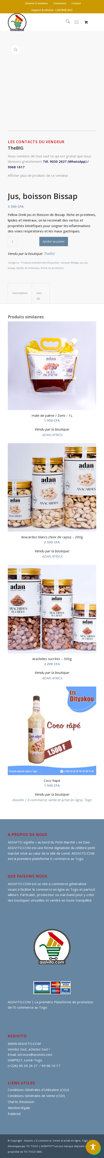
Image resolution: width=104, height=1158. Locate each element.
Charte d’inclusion (21, 1101)
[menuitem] (36, 3)
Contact (76, 3)
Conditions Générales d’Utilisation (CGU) (38, 1089)
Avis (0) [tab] (39, 296)
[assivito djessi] (43, 22)
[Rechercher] (65, 22)
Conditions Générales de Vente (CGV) (36, 1095)
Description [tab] (20, 293)
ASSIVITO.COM (19, 884)
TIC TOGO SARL (33, 1151)
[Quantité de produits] (12, 241)
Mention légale (19, 1107)
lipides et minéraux (28, 268)
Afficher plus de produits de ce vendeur (38, 175)
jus (81, 262)
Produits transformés (34, 262)
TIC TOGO (32, 1146)
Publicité (14, 1113)
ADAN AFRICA (52, 435)
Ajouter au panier (54, 241)
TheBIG (49, 253)
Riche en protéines (52, 268)
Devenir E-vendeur (36, 3)
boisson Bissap (69, 262)
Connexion (59, 3)
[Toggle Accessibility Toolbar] (93, 1147)
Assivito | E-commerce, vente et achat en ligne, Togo (52, 800)
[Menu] (76, 22)
